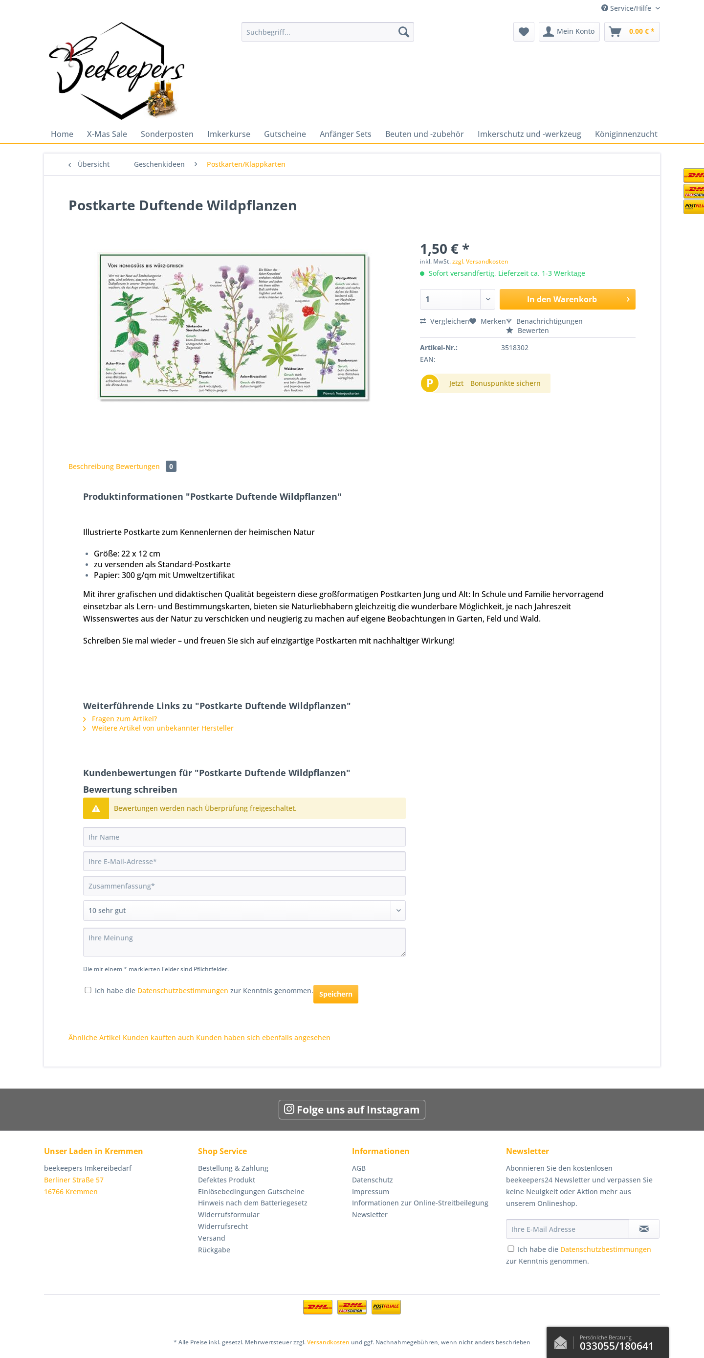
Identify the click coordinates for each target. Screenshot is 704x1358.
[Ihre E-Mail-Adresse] (244, 861)
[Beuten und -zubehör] (424, 134)
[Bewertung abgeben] (244, 910)
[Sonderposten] (167, 134)
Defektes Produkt (226, 1179)
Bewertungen (146, 466)
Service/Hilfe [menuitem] (627, 8)
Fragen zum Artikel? (120, 718)
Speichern (335, 994)
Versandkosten (328, 1342)
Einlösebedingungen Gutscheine (251, 1191)
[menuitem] (328, 36)
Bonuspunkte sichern (505, 383)
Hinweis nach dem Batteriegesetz (253, 1202)
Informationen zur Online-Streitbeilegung (420, 1202)
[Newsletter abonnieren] (644, 1229)
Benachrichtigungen (544, 321)
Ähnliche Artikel (94, 1037)
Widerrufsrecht (223, 1226)
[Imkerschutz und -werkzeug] (529, 134)
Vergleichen (444, 321)
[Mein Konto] (569, 32)
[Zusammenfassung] (244, 885)
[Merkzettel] (523, 32)
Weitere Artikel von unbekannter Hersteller (158, 728)
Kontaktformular (563, 1340)
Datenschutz (372, 1179)
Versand (211, 1238)
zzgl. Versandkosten (480, 261)
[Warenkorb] (632, 32)
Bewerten (527, 330)
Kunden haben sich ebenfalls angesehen (263, 1037)
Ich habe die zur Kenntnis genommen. (204, 990)
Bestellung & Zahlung (233, 1168)
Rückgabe (214, 1249)
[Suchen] (404, 32)
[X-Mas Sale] (107, 134)
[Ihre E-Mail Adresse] (567, 1229)
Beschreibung (91, 466)
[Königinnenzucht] (626, 134)
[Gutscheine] (285, 134)
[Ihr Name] (244, 836)
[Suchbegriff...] (328, 32)
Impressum (370, 1191)
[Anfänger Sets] (345, 134)
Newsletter (370, 1214)
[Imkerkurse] (228, 134)
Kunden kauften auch (158, 1037)
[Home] (62, 134)
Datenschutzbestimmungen (182, 990)
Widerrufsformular (229, 1214)
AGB (359, 1168)
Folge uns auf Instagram (352, 1109)
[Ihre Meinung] (244, 942)
